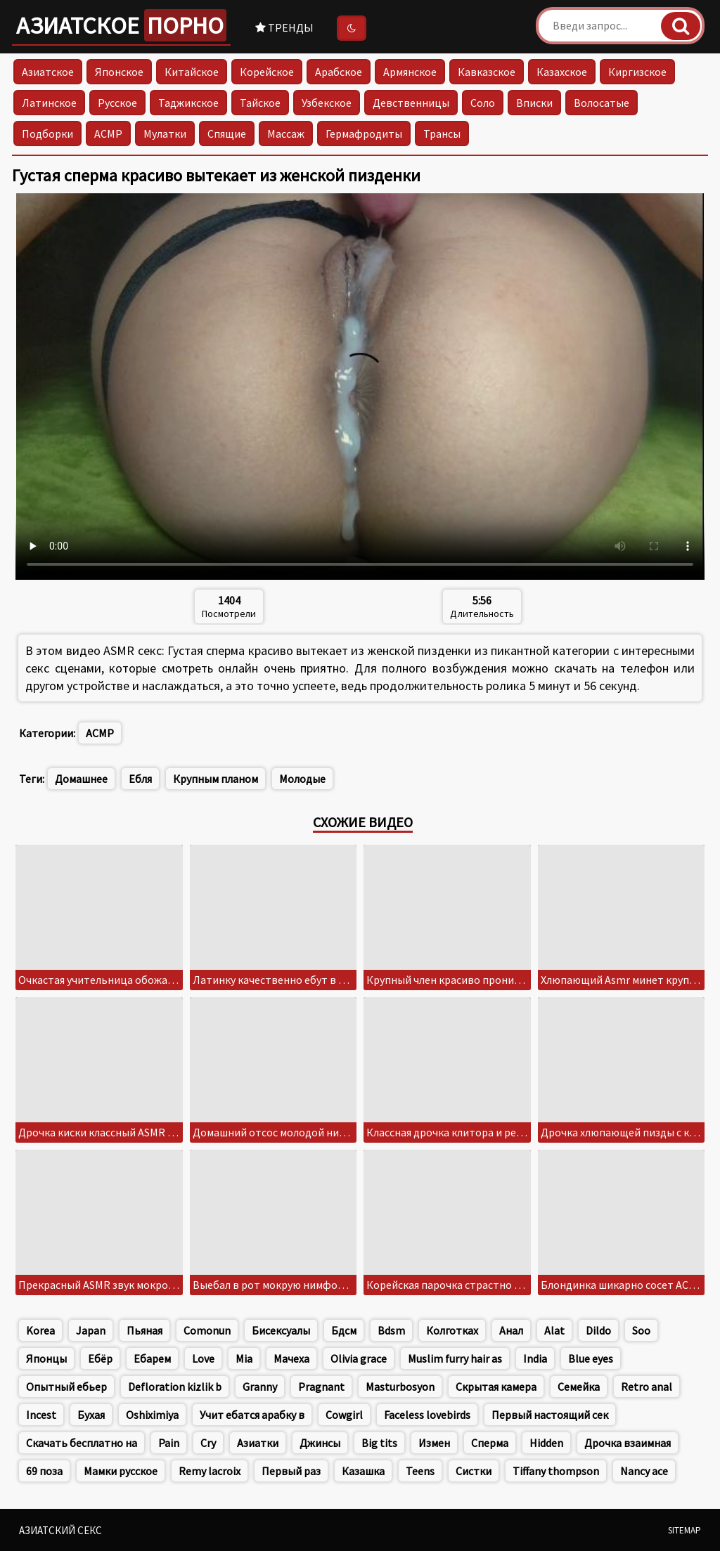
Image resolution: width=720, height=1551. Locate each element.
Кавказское (486, 72)
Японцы (46, 1358)
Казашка (363, 1471)
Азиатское (121, 25)
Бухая (91, 1415)
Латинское (49, 103)
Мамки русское (121, 1471)
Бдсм (343, 1330)
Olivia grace (358, 1358)
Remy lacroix (209, 1471)
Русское (117, 103)
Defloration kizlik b (174, 1387)
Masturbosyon (400, 1387)
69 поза (44, 1471)
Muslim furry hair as (455, 1358)
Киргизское (637, 72)
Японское (119, 72)
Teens (420, 1471)
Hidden (546, 1443)
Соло (482, 103)
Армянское (410, 72)
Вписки (534, 103)
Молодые (302, 779)
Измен (434, 1443)
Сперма (489, 1443)
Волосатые (601, 103)
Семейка (579, 1387)
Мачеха (291, 1358)
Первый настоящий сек (549, 1415)
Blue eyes (590, 1358)
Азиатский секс (60, 1530)
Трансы (442, 133)
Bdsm (391, 1330)
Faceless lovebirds (427, 1415)
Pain (168, 1443)
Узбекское (327, 103)
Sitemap (684, 1530)
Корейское (267, 72)
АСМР (108, 133)
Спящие (226, 133)
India (535, 1358)
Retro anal (646, 1387)
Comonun (207, 1330)
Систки (473, 1471)
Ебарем (152, 1358)
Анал (511, 1330)
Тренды (284, 27)
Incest (41, 1415)
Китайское (192, 72)
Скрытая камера (496, 1387)
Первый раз (291, 1471)
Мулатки (164, 133)
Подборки (47, 133)
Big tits (379, 1443)
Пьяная (144, 1330)
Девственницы (411, 103)
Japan (90, 1330)
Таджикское (188, 103)
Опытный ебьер (66, 1387)
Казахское (561, 72)
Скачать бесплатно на (81, 1443)
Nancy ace (644, 1471)
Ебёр (100, 1358)
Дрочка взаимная (627, 1443)
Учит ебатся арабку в (252, 1415)
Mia (244, 1358)
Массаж (285, 133)
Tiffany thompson (556, 1471)
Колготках (452, 1330)
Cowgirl (344, 1415)
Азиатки (257, 1443)
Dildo (598, 1330)
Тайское (260, 103)
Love (203, 1358)
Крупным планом (215, 779)
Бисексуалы (281, 1330)
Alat (554, 1330)
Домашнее (81, 779)
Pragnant (321, 1387)
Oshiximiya (152, 1415)
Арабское (338, 72)
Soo (641, 1330)
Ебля (140, 779)
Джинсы (320, 1443)
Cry (208, 1443)
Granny (260, 1387)
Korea (40, 1330)
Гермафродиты (364, 133)
